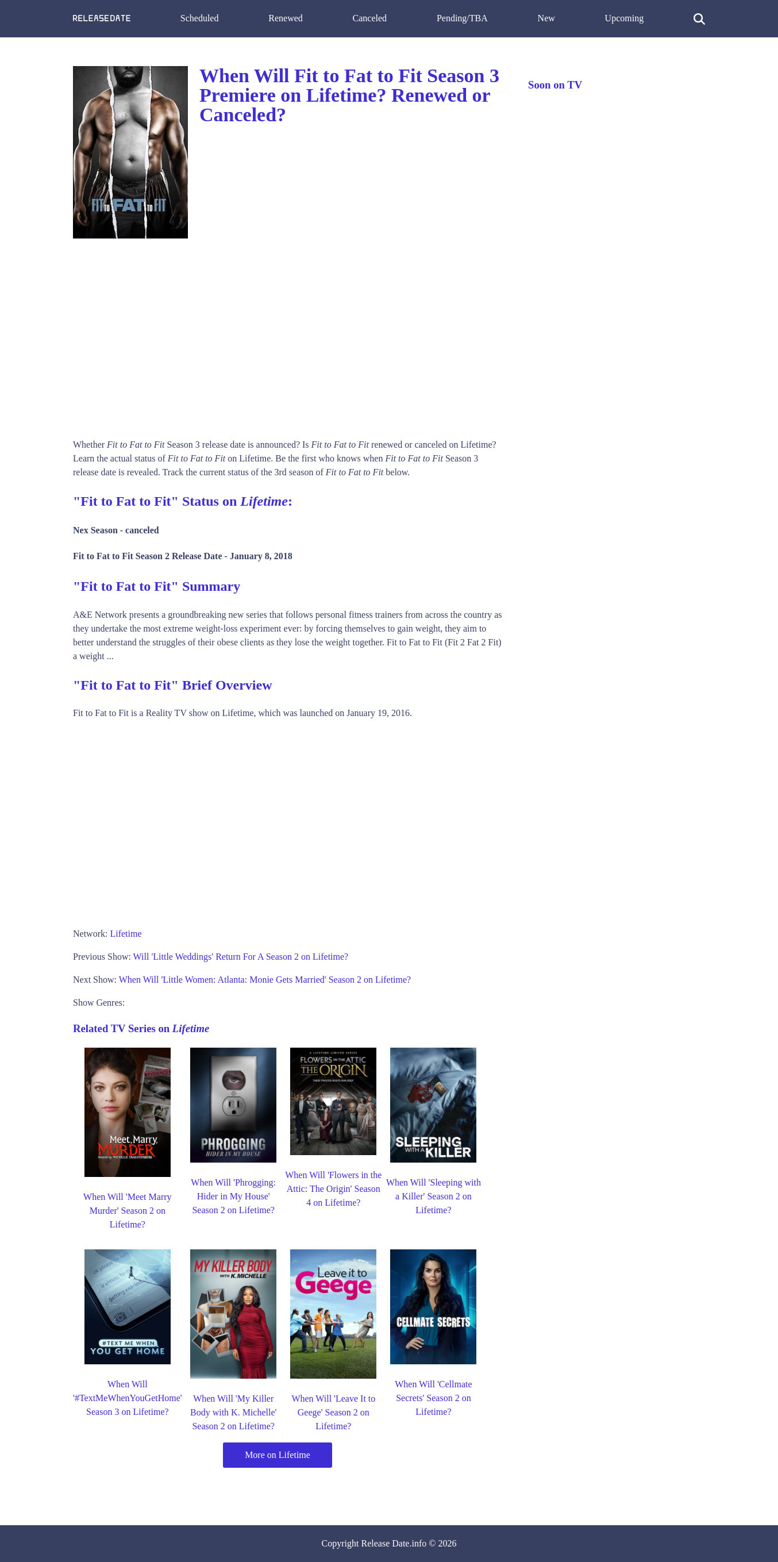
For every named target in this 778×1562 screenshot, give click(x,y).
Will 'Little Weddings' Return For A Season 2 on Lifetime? (241, 956)
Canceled (370, 18)
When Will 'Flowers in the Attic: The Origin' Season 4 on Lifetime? (333, 1188)
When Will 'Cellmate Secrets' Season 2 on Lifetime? (433, 1398)
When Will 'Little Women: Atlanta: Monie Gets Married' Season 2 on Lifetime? (265, 979)
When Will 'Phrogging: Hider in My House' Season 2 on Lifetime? (233, 1196)
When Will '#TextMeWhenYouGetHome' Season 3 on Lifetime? (127, 1398)
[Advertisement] (289, 334)
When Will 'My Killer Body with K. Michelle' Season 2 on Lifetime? (233, 1412)
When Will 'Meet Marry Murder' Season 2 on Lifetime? (127, 1210)
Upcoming (624, 18)
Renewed (285, 18)
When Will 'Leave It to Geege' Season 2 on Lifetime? (333, 1412)
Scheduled (199, 18)
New (546, 18)
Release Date (385, 1543)
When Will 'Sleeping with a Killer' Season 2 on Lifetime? (433, 1196)
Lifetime (125, 933)
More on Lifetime (277, 1455)
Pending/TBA (462, 18)
